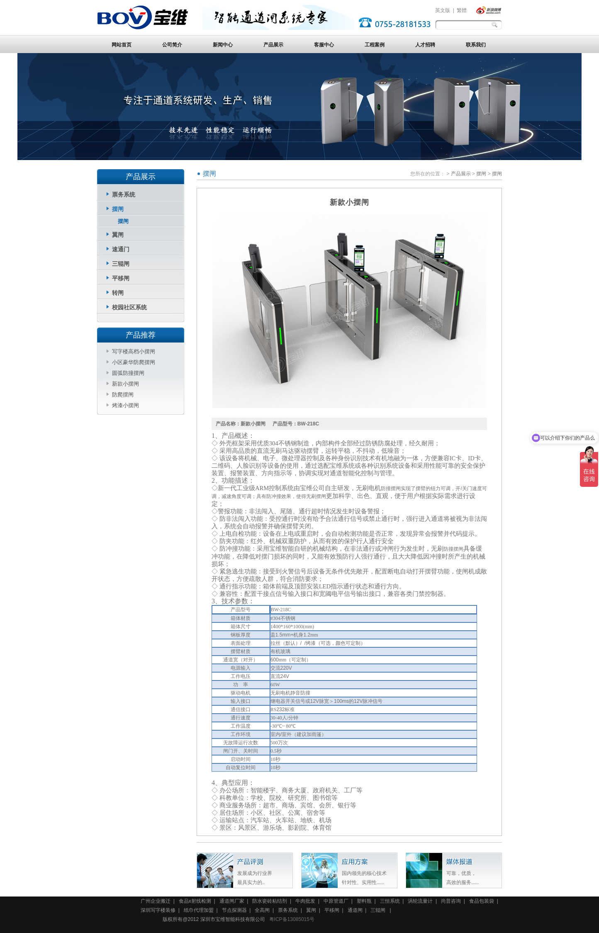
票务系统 (123, 194)
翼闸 (118, 234)
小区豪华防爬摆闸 (133, 362)
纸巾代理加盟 (199, 910)
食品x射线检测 (195, 901)
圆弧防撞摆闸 (128, 373)
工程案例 (375, 45)
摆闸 (118, 209)
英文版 (442, 10)
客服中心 (324, 45)
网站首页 (121, 45)
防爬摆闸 (123, 394)
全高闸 (262, 910)
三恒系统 (390, 901)
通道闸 (355, 910)
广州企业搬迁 (155, 901)
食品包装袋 (481, 901)
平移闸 (120, 278)
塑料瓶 (364, 901)
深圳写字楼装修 (158, 910)
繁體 (462, 10)
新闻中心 (223, 45)
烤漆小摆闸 (125, 405)
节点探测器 (234, 910)
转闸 (118, 292)
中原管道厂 (336, 901)
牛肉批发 (305, 901)
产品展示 (273, 45)
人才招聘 (425, 45)
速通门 (120, 249)
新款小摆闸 (125, 384)
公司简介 (172, 45)
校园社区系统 (129, 307)
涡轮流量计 (420, 901)
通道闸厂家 (231, 901)
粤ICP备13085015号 (291, 919)
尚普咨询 (451, 901)
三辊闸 (120, 263)
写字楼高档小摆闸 (133, 351)
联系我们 (476, 45)
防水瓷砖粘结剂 (269, 901)
